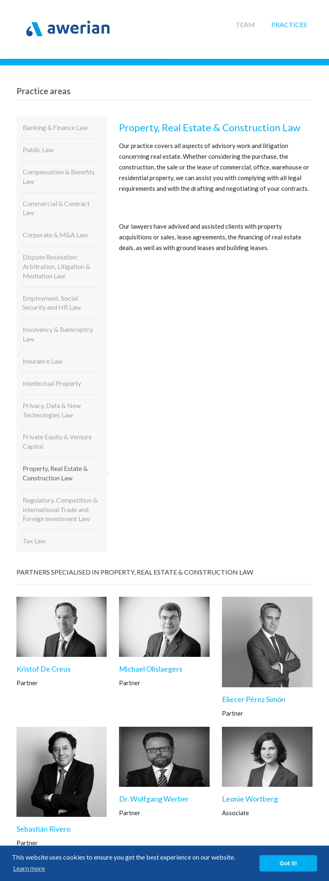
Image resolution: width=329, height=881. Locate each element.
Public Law (38, 149)
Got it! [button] (288, 863)
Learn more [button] (29, 868)
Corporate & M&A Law (55, 235)
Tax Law (34, 541)
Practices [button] (289, 24)
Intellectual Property (52, 383)
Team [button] (245, 24)
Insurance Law (43, 361)
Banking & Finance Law (55, 127)
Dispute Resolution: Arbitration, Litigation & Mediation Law (56, 266)
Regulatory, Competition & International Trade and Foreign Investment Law (60, 509)
